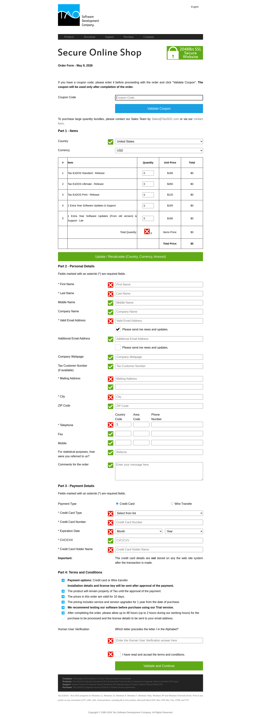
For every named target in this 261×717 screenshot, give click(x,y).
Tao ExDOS (77, 681)
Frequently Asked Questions (99, 684)
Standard (98, 681)
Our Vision (106, 678)
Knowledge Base (121, 684)
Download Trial (116, 681)
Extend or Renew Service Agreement (118, 687)
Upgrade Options (152, 681)
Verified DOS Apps (170, 681)
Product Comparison (134, 681)
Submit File (158, 684)
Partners (116, 678)
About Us (95, 678)
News (87, 678)
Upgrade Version (92, 687)
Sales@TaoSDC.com (165, 119)
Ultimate (88, 681)
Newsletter (126, 678)
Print (106, 681)
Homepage (78, 678)
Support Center (78, 684)
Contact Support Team (141, 684)
